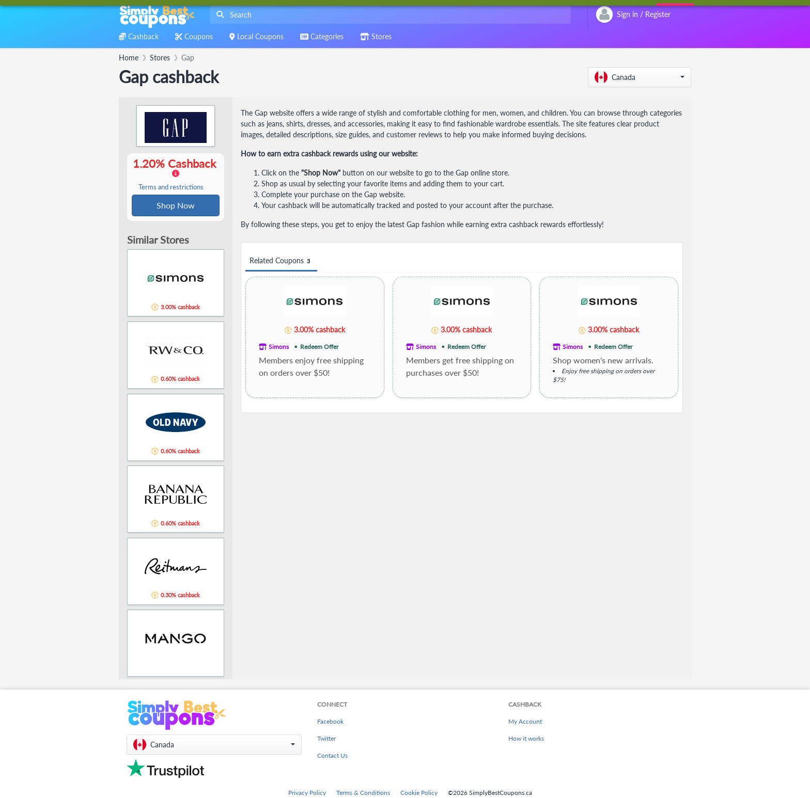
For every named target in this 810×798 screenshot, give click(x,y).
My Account (525, 722)
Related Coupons (281, 261)
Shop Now (176, 206)
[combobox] (388, 14)
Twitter (326, 739)
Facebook (330, 722)
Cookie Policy (419, 793)
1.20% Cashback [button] (175, 174)
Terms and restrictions (171, 187)
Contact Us (332, 756)
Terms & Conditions (363, 793)
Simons (279, 346)
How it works (526, 739)
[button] (639, 77)
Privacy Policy (307, 793)
